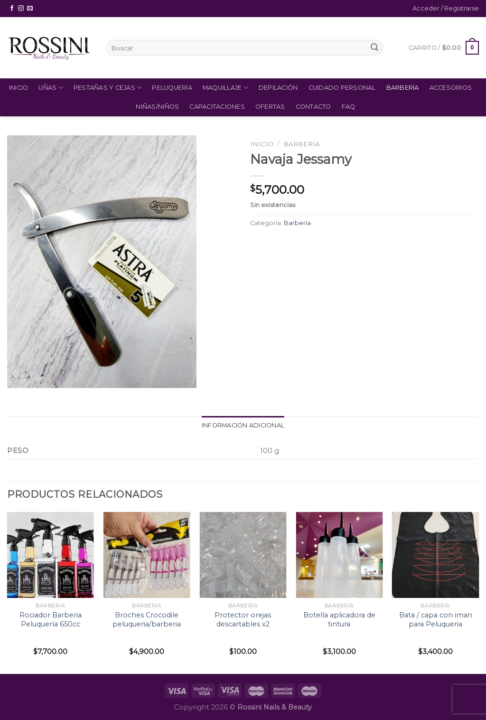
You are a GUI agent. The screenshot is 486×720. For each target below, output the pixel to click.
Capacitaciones (217, 106)
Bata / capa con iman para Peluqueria (435, 619)
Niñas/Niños (157, 106)
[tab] (243, 425)
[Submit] (374, 48)
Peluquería (172, 87)
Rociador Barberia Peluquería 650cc (50, 619)
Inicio (18, 87)
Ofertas (270, 106)
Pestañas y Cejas (108, 87)
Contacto (313, 106)
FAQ (348, 106)
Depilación (278, 87)
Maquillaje (225, 87)
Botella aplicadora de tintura (339, 619)
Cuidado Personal (342, 87)
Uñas (50, 87)
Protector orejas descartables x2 (243, 619)
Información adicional (243, 425)
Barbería (402, 87)
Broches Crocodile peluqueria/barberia (146, 619)
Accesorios (451, 87)
